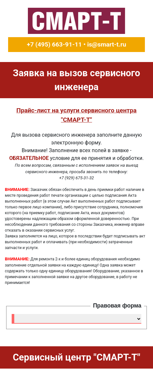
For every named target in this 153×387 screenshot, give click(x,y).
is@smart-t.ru (106, 44)
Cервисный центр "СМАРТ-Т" (76, 357)
